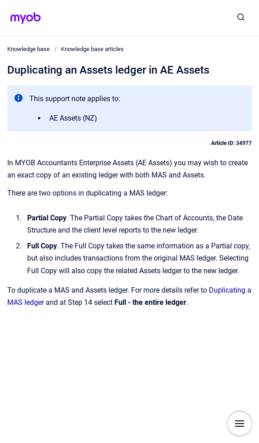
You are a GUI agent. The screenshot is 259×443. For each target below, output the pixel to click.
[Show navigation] (239, 423)
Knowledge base (28, 49)
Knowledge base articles (92, 49)
